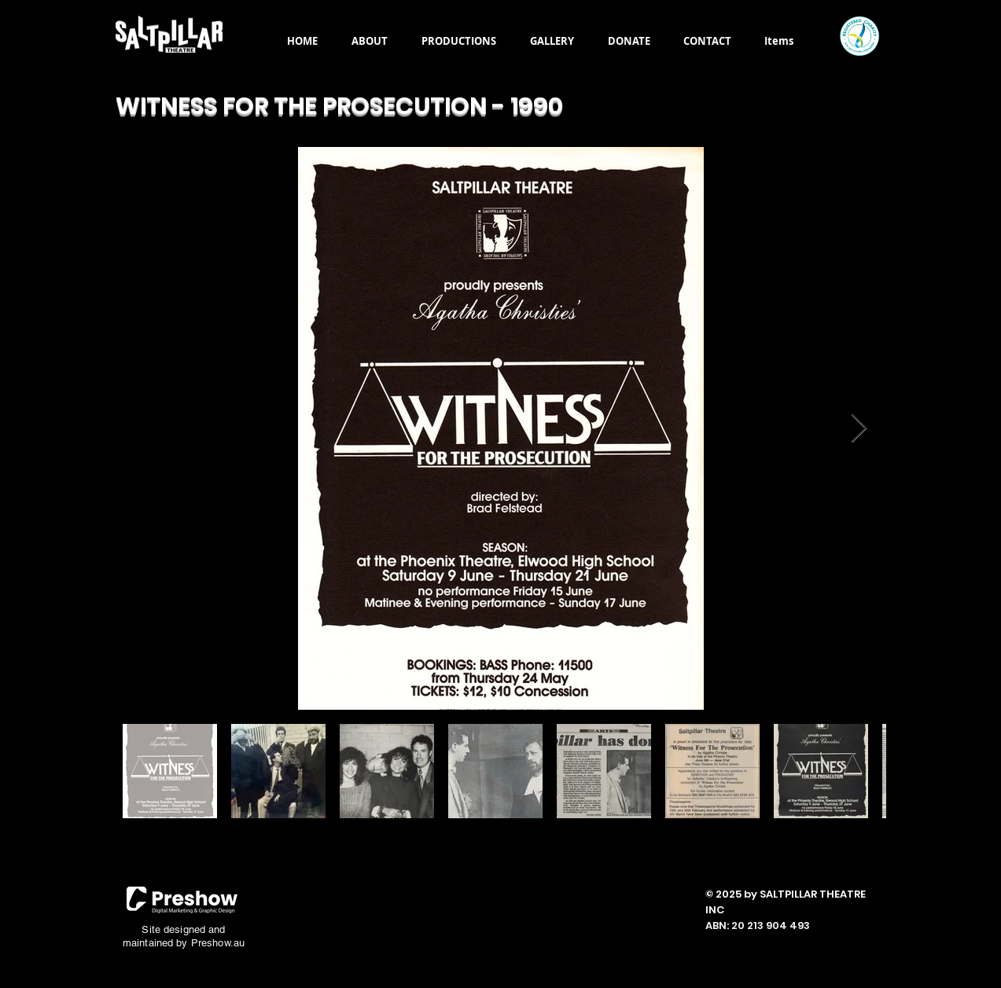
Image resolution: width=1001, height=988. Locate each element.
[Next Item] (859, 428)
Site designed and (183, 929)
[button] (370, 41)
